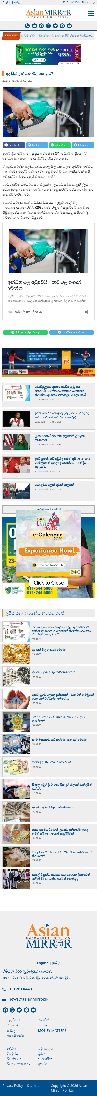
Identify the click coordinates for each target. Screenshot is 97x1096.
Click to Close (48, 582)
